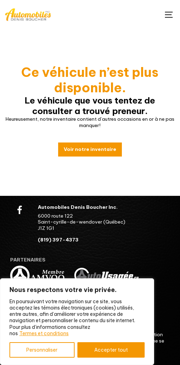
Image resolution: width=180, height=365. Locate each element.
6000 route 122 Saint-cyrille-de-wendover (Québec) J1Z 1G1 (81, 222)
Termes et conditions (44, 333)
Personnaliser (41, 350)
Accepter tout (111, 350)
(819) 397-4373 (58, 240)
